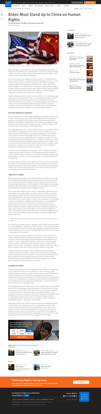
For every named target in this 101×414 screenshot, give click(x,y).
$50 (13, 330)
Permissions (32, 399)
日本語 (36, 2)
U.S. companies (46, 281)
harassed (54, 182)
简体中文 (86, 8)
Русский (45, 2)
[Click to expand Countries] (16, 6)
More (54, 2)
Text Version (51, 399)
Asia (19, 345)
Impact (47, 6)
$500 (14, 334)
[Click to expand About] (59, 6)
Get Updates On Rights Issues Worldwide (26, 393)
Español (50, 2)
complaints (28, 199)
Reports (31, 6)
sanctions (51, 131)
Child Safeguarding (44, 399)
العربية (14, 2)
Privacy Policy (26, 399)
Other (30, 334)
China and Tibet (25, 345)
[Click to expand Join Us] (53, 6)
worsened (29, 305)
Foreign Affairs (16, 25)
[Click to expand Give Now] (67, 6)
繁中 (21, 2)
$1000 (22, 334)
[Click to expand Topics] (24, 6)
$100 (21, 330)
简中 (18, 2)
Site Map (37, 399)
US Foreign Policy (34, 345)
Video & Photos (39, 6)
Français (28, 2)
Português (41, 2)
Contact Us (14, 399)
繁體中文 (90, 8)
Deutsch (32, 2)
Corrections (20, 399)
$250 (29, 330)
